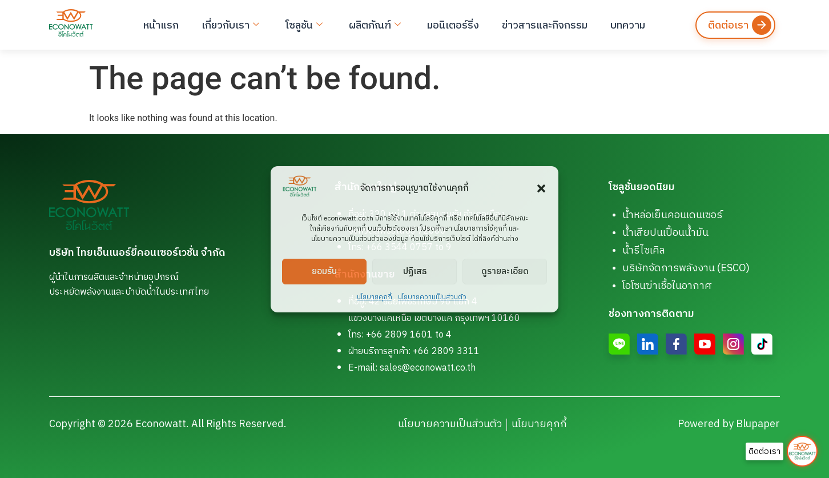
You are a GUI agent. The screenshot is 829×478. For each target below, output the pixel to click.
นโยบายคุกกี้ (374, 297)
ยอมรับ (324, 271)
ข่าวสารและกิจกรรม (544, 25)
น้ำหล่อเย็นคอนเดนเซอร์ (672, 215)
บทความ (627, 25)
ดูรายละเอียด (505, 271)
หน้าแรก (161, 25)
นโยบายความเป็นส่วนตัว (432, 297)
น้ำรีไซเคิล (643, 250)
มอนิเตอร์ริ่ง (453, 25)
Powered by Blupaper (729, 424)
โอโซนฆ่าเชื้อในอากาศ (667, 286)
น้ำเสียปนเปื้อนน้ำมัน (665, 233)
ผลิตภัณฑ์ (375, 25)
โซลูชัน (304, 25)
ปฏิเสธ (414, 271)
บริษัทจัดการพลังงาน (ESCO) (686, 268)
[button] (541, 188)
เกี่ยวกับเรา (230, 25)
